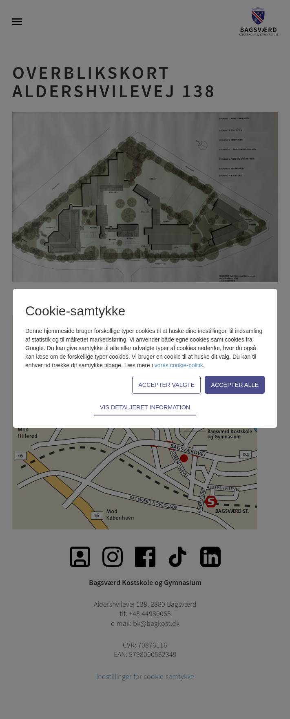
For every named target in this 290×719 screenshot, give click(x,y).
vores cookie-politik (179, 365)
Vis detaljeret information (145, 407)
